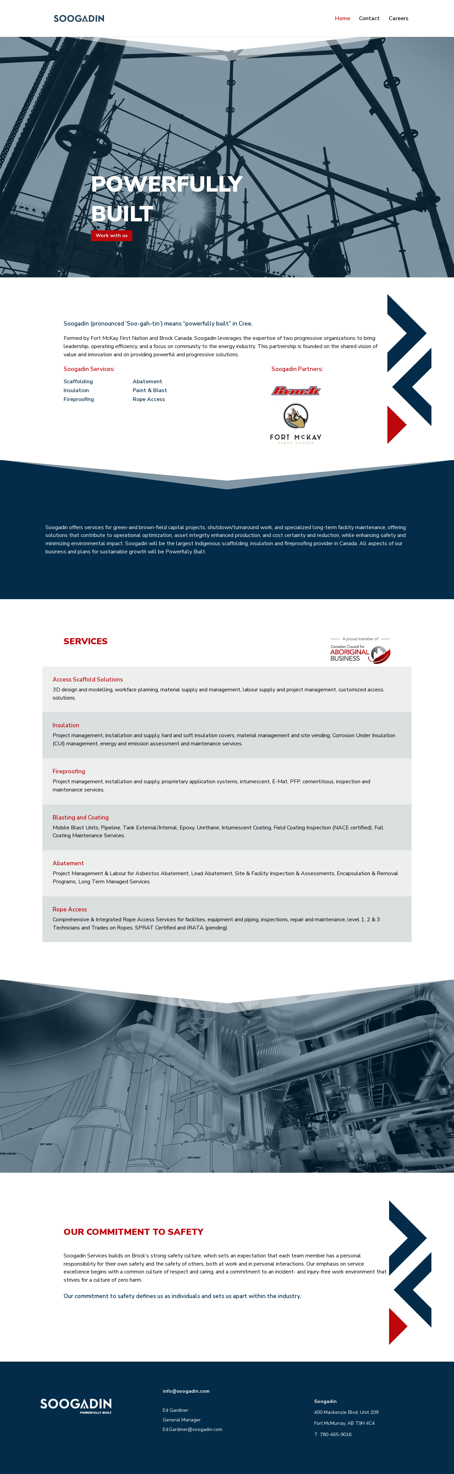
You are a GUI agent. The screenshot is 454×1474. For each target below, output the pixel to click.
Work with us (112, 235)
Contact (369, 19)
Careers (399, 19)
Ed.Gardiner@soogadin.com (192, 1429)
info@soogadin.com (186, 1391)
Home (342, 19)
